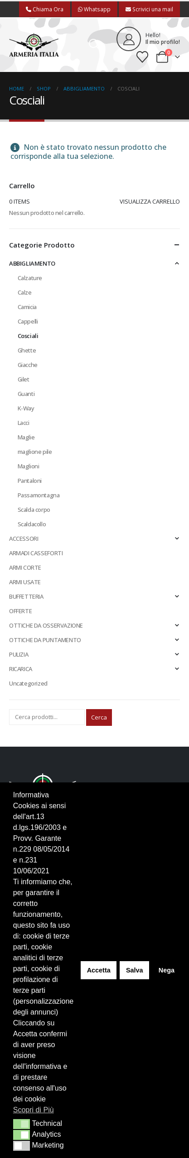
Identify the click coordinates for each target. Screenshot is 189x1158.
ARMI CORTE (25, 567)
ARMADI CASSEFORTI (36, 553)
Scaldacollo (32, 524)
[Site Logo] (34, 45)
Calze (25, 292)
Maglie (26, 437)
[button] (94, 45)
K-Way (26, 408)
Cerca (99, 717)
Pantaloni (30, 481)
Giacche (28, 365)
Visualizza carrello (150, 201)
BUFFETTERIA (26, 596)
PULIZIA (18, 654)
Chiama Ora (44, 9)
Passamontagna (39, 495)
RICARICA (20, 669)
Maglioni (28, 466)
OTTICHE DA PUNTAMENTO (45, 640)
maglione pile (35, 452)
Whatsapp (94, 9)
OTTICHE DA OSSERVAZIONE (46, 625)
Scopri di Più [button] (33, 1110)
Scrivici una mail (149, 9)
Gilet (23, 379)
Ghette (27, 350)
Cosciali (28, 336)
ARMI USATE (25, 582)
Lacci (23, 423)
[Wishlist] (143, 57)
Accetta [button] (99, 970)
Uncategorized (28, 683)
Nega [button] (166, 970)
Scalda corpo (34, 509)
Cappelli (28, 321)
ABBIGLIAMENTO (32, 263)
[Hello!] (148, 39)
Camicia (27, 307)
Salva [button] (134, 970)
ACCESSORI (24, 538)
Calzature (30, 278)
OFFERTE (20, 611)
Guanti (26, 394)
